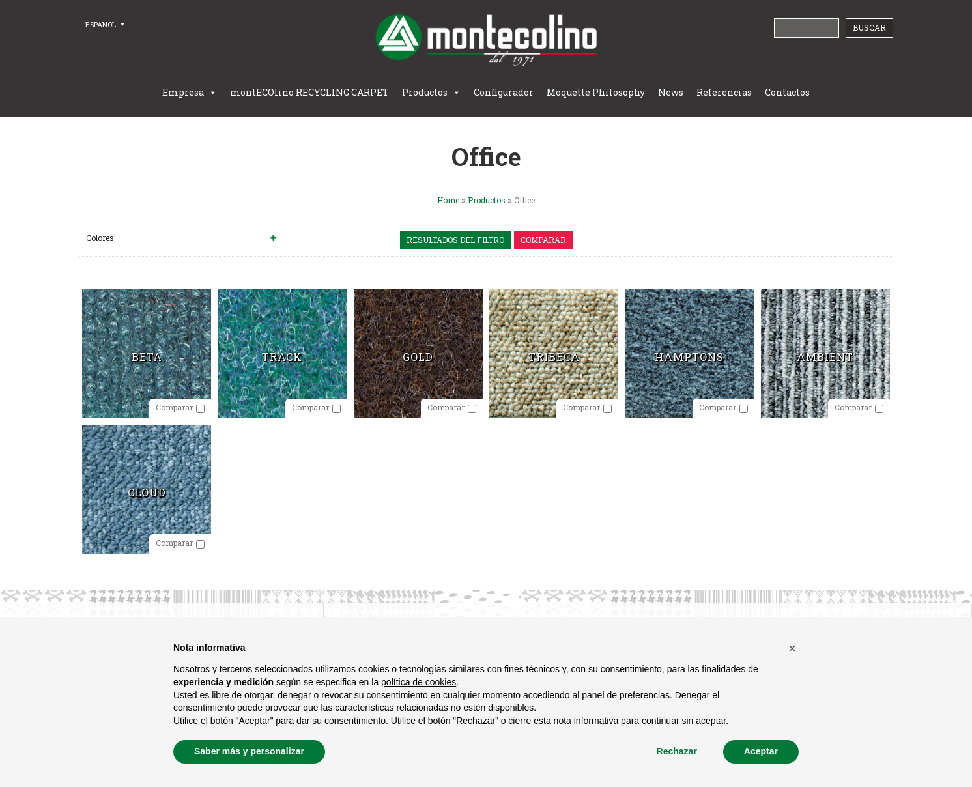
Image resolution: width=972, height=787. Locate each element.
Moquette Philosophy (596, 92)
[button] (792, 648)
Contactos (787, 92)
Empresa (183, 92)
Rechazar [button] (677, 751)
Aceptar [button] (761, 751)
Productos (425, 92)
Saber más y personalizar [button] (249, 751)
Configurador (504, 92)
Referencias (724, 92)
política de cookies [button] (418, 682)
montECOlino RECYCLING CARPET (309, 92)
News (670, 92)
